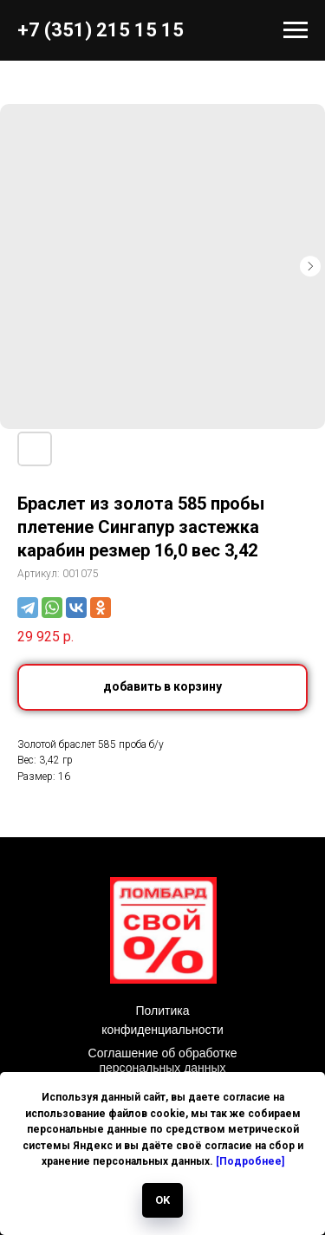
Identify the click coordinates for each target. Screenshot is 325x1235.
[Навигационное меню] (295, 30)
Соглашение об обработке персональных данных (162, 1060)
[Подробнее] (250, 1161)
